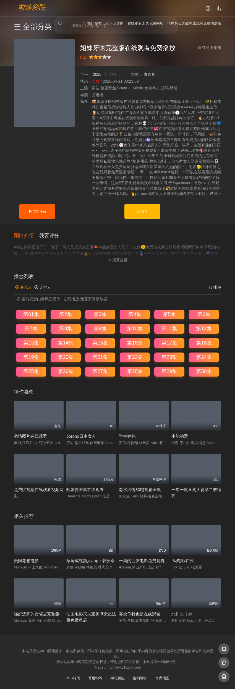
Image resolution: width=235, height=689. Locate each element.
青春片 (149, 74)
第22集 (134, 357)
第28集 (134, 371)
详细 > (215, 193)
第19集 (31, 357)
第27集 (100, 371)
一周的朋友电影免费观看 (141, 560)
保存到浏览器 (209, 47)
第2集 (65, 314)
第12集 (204, 328)
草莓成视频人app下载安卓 (90, 560)
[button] (26, 235)
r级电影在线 (182, 560)
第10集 (134, 328)
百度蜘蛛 (95, 678)
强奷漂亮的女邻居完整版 (36, 613)
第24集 (204, 357)
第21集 (100, 357)
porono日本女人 (81, 436)
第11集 (169, 328)
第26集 (65, 371)
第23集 (169, 357)
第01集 (31, 314)
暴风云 (23, 287)
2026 (97, 74)
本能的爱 (179, 436)
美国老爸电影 (26, 560)
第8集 (65, 328)
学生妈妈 (127, 436)
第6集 (203, 314)
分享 (142, 211)
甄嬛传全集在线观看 (85, 489)
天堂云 (42, 287)
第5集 (169, 314)
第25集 (31, 371)
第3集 (100, 314)
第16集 (134, 342)
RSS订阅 (73, 678)
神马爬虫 (117, 678)
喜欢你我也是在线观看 (139, 613)
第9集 (100, 328)
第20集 (65, 357)
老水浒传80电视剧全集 (140, 489)
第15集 (100, 342)
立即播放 (37, 211)
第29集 (169, 371)
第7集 (31, 328)
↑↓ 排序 (214, 287)
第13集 (31, 342)
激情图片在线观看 (30, 436)
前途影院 (32, 7)
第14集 (65, 342)
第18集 (204, 342)
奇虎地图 (162, 678)
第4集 (134, 314)
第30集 (204, 371)
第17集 (169, 342)
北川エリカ (181, 613)
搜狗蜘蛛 (140, 678)
